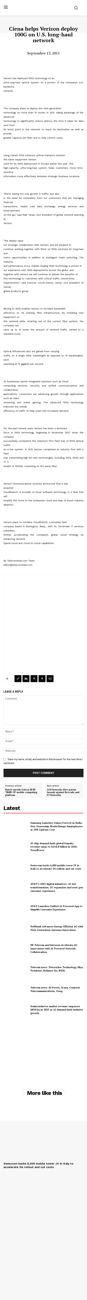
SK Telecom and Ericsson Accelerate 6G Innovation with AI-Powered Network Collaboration (53, 948)
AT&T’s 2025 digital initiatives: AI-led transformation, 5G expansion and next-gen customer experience (56, 887)
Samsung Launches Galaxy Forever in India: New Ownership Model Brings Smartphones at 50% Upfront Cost (56, 826)
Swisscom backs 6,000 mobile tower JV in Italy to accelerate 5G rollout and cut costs (55, 867)
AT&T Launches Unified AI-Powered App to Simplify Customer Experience (56, 907)
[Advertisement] (43, 1045)
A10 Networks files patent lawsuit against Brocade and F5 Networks (63, 792)
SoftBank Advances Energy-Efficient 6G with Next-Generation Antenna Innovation (56, 928)
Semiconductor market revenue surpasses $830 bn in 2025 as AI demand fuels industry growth (56, 1010)
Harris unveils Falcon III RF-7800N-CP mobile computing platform (21, 792)
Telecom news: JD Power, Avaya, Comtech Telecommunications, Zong (55, 989)
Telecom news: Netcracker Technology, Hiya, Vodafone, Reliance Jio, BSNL (56, 969)
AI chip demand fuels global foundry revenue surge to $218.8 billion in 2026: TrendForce (53, 847)
